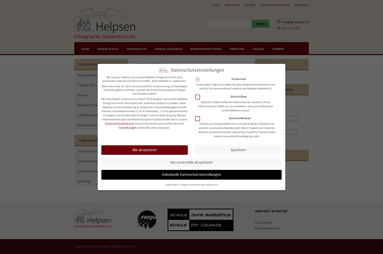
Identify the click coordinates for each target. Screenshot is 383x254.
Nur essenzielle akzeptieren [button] (191, 159)
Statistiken (222, 94)
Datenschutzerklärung (119, 121)
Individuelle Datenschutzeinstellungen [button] (191, 172)
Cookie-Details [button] (172, 182)
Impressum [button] (212, 182)
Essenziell (222, 76)
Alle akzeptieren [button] (144, 147)
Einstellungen (127, 125)
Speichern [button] (238, 147)
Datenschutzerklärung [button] (192, 182)
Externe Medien (224, 115)
